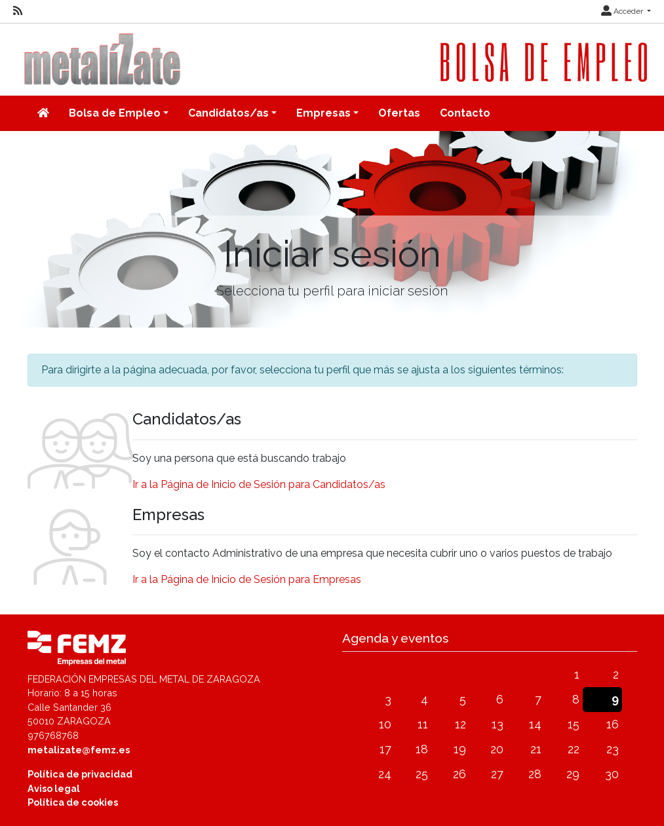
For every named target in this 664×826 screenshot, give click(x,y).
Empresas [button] (323, 113)
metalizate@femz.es (79, 749)
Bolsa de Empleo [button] (115, 113)
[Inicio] (43, 113)
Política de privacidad (80, 773)
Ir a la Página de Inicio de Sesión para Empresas (246, 579)
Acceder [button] (623, 11)
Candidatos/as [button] (228, 113)
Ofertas (399, 113)
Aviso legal (54, 788)
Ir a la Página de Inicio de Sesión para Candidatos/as (258, 484)
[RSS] (17, 11)
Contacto (465, 113)
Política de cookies (73, 802)
